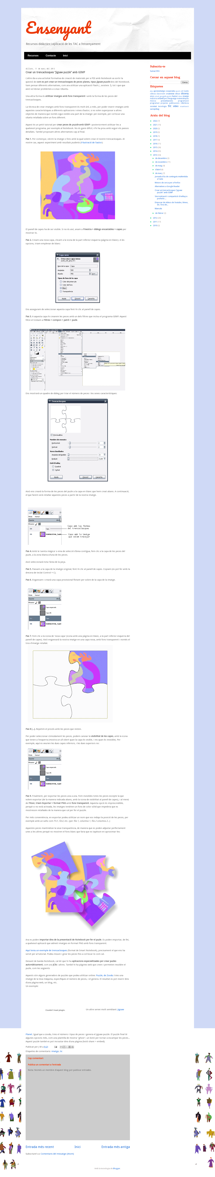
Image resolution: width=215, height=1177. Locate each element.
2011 (155, 222)
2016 (155, 144)
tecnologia (162, 106)
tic (61, 1051)
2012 (155, 218)
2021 (155, 125)
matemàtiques (183, 98)
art (182, 91)
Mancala (158, 208)
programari (155, 103)
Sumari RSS (155, 71)
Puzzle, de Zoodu (104, 975)
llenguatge (172, 98)
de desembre (161, 158)
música (153, 101)
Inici (65, 55)
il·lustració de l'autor (91, 142)
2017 (155, 140)
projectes (164, 103)
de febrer (159, 213)
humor (175, 96)
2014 (155, 151)
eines (152, 96)
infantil (161, 98)
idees (180, 96)
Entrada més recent (40, 1147)
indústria (153, 98)
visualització (184, 106)
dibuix (177, 94)
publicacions (174, 103)
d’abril (158, 169)
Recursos (33, 55)
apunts (178, 91)
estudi (157, 96)
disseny (185, 93)
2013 (155, 155)
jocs (165, 98)
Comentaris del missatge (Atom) (57, 1153)
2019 (155, 132)
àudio (186, 91)
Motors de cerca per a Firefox (167, 183)
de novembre (161, 162)
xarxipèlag (154, 109)
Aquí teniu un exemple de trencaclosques (46, 950)
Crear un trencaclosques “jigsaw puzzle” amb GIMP (168, 191)
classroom (160, 94)
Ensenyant (58, 27)
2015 (155, 147)
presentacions (167, 101)
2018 (155, 136)
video (175, 106)
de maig (159, 166)
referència (185, 103)
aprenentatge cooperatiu (164, 91)
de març (159, 173)
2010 (155, 225)
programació (183, 101)
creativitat (170, 94)
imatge (55, 1051)
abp (151, 91)
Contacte (51, 55)
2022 (155, 121)
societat (153, 106)
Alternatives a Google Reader (167, 186)
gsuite (169, 96)
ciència (153, 94)
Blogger (116, 1168)
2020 (155, 128)
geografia (163, 96)
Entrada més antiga (115, 1147)
